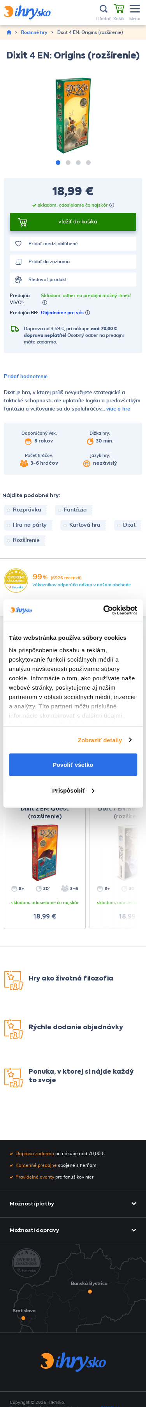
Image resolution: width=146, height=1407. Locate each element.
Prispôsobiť (73, 790)
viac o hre (118, 409)
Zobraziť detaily (100, 739)
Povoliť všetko (73, 764)
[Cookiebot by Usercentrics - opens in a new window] (104, 610)
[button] (58, 162)
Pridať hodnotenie (25, 376)
